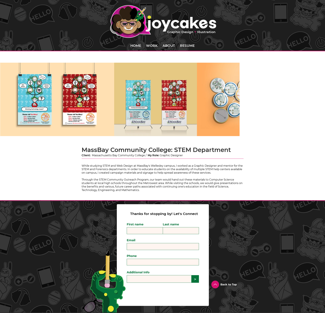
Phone (132, 255)
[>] (195, 279)
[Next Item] (234, 99)
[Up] (215, 284)
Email (131, 240)
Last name (171, 224)
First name (135, 224)
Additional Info (138, 272)
